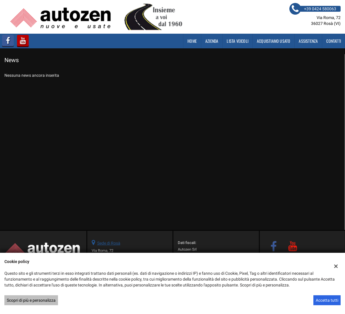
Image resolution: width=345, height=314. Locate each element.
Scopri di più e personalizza (31, 300)
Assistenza (308, 41)
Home (192, 41)
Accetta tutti (327, 300)
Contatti (333, 41)
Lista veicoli (237, 41)
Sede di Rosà (108, 243)
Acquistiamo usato (273, 41)
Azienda (211, 41)
